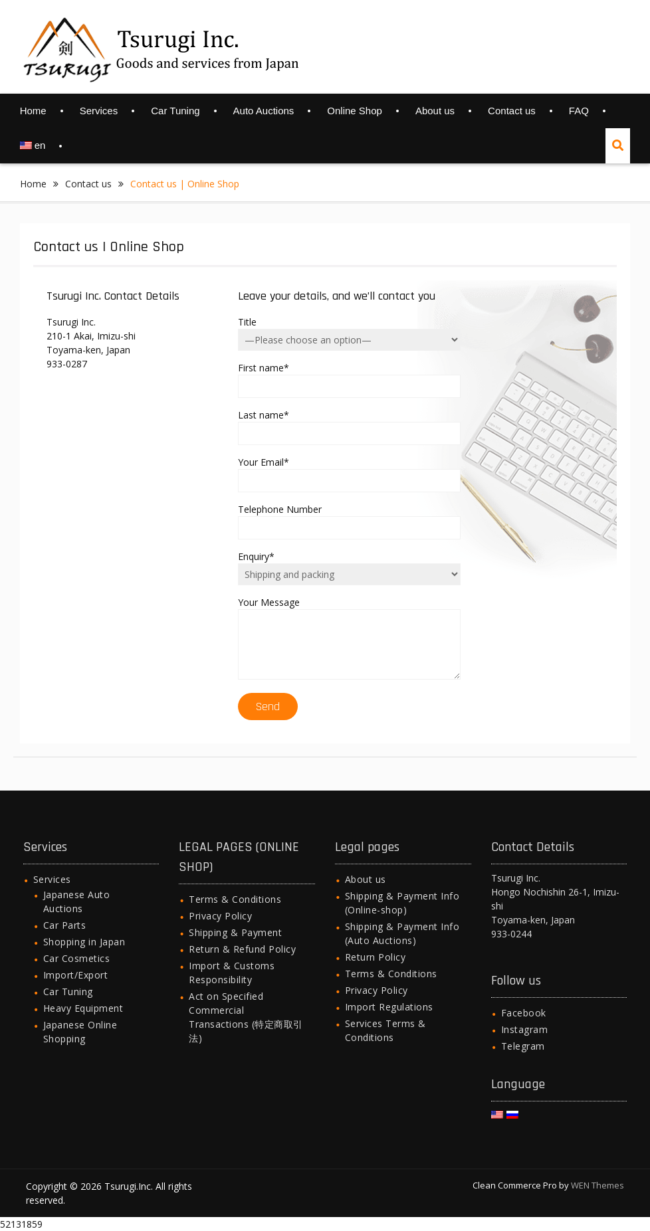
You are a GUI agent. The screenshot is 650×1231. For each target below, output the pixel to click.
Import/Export (75, 975)
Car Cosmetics (76, 958)
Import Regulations (389, 1006)
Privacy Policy (220, 915)
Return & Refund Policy (242, 949)
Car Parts (64, 925)
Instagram (524, 1029)
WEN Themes (597, 1185)
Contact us (512, 110)
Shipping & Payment (235, 932)
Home (33, 110)
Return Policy (375, 957)
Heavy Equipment (83, 1008)
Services (99, 110)
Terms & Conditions (235, 899)
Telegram (523, 1046)
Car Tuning (175, 110)
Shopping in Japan (84, 941)
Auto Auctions (263, 110)
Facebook (523, 1012)
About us (435, 110)
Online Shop (354, 110)
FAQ (579, 110)
